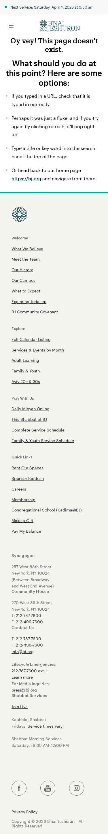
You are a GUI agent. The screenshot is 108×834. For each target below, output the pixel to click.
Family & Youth (26, 370)
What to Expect (26, 290)
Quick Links (22, 457)
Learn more (22, 677)
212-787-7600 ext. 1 (30, 670)
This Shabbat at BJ (29, 419)
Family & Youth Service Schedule (43, 440)
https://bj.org (26, 178)
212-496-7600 (29, 621)
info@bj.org (23, 651)
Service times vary (45, 726)
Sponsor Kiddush (28, 478)
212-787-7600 (28, 615)
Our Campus (23, 280)
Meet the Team (26, 259)
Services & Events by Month (38, 349)
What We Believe (27, 248)
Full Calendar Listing (31, 339)
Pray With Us (23, 398)
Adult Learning (25, 360)
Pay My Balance (26, 531)
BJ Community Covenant (35, 311)
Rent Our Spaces (27, 467)
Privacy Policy (24, 812)
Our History (22, 269)
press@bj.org (24, 689)
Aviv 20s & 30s (26, 381)
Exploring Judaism (29, 301)
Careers (19, 489)
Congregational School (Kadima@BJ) (47, 509)
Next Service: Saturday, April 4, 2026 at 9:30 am (52, 7)
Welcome (20, 238)
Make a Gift (22, 520)
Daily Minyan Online (30, 408)
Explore (18, 328)
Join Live (20, 706)
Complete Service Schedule (38, 429)
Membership (23, 499)
